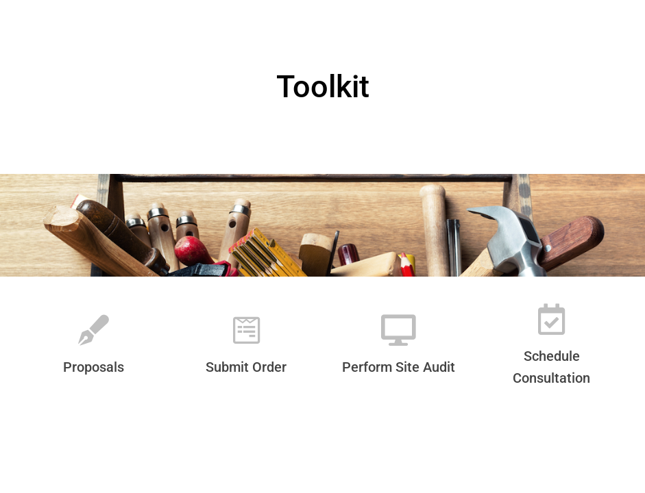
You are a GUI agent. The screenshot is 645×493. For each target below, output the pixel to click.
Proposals (93, 367)
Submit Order (246, 367)
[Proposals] (93, 330)
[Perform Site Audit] (398, 330)
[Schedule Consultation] (551, 319)
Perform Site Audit (398, 367)
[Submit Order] (246, 330)
